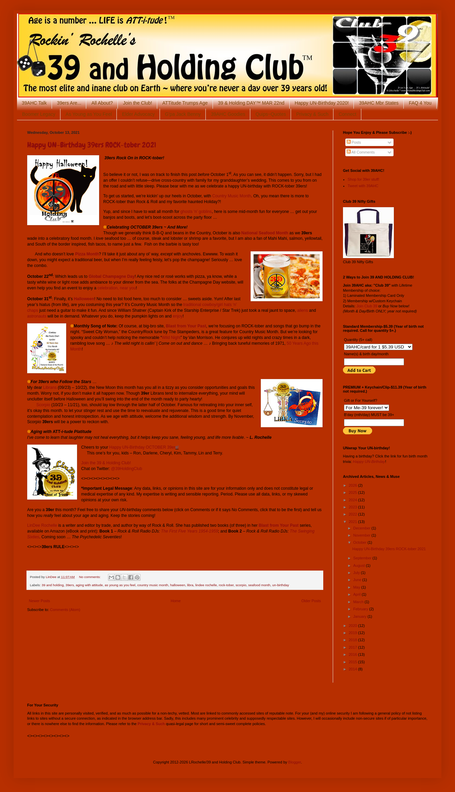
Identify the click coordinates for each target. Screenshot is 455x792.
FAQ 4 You (420, 103)
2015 (353, 662)
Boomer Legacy (38, 114)
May (357, 587)
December (362, 528)
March (359, 602)
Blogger (294, 762)
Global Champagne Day (112, 276)
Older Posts (311, 601)
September (362, 558)
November (362, 535)
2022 (353, 514)
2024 (353, 500)
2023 (353, 507)
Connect (347, 114)
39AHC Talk (34, 103)
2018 (353, 640)
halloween (177, 585)
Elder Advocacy (138, 114)
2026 (353, 485)
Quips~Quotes (270, 114)
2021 (353, 522)
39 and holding (53, 585)
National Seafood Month (264, 233)
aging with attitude (89, 585)
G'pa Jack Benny (183, 114)
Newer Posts (39, 601)
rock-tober (226, 585)
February (361, 609)
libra (190, 585)
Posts (354, 142)
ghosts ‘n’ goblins (196, 211)
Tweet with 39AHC (363, 186)
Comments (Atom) (65, 610)
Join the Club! (137, 103)
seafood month (259, 585)
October (360, 542)
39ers (70, 585)
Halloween (84, 298)
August (359, 565)
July (357, 573)
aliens (302, 310)
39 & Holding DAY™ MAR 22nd (251, 103)
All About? (102, 103)
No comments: (90, 577)
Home (176, 601)
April (357, 594)
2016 (353, 654)
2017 (353, 647)
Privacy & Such (312, 114)
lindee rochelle (206, 585)
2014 (353, 669)
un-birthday (280, 585)
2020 (353, 626)
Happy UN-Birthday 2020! (322, 103)
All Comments (361, 152)
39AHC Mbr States (379, 103)
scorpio (241, 585)
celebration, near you (116, 288)
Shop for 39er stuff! (363, 179)
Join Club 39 (367, 306)
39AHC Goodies (228, 114)
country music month (152, 585)
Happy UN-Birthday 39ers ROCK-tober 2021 (91, 145)
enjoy (178, 316)
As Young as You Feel (89, 114)
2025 (353, 492)
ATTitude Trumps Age (185, 103)
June (357, 580)
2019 (353, 633)
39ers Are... (69, 103)
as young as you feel (120, 585)
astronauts (36, 316)
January (360, 616)
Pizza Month (87, 254)
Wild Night (171, 337)
